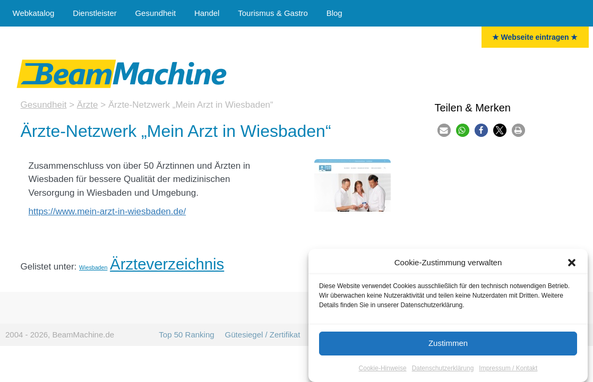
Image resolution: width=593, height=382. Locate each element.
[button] (571, 262)
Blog (334, 13)
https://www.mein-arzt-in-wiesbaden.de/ (107, 211)
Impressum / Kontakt (508, 368)
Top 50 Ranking (186, 334)
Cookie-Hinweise (383, 368)
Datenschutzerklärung (443, 368)
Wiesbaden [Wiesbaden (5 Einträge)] (93, 267)
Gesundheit (155, 13)
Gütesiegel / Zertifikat (262, 334)
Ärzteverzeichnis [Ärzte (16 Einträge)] (167, 264)
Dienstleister (95, 13)
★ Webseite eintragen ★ (535, 37)
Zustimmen (448, 343)
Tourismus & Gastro (273, 13)
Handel (207, 13)
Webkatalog (34, 13)
